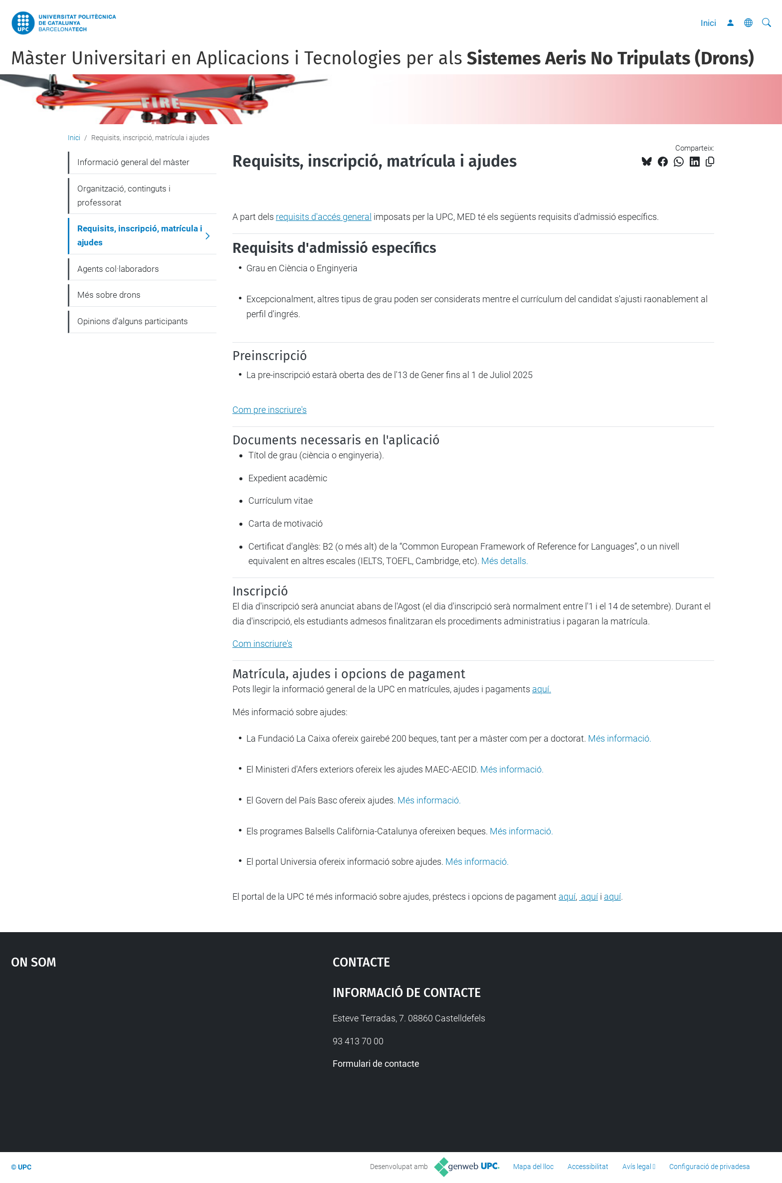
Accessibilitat (588, 1167)
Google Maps (133, 1055)
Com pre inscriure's (269, 409)
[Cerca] (766, 22)
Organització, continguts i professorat (124, 195)
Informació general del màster (133, 162)
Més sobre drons (109, 295)
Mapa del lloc (533, 1167)
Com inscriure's (262, 643)
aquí (567, 896)
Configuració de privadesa (709, 1167)
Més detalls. (504, 561)
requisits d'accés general (324, 216)
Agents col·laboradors (118, 269)
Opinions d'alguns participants (132, 321)
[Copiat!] (710, 162)
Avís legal (636, 1167)
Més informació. (619, 738)
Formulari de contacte (376, 1063)
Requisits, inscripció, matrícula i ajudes (139, 235)
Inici (708, 23)
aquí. (541, 689)
